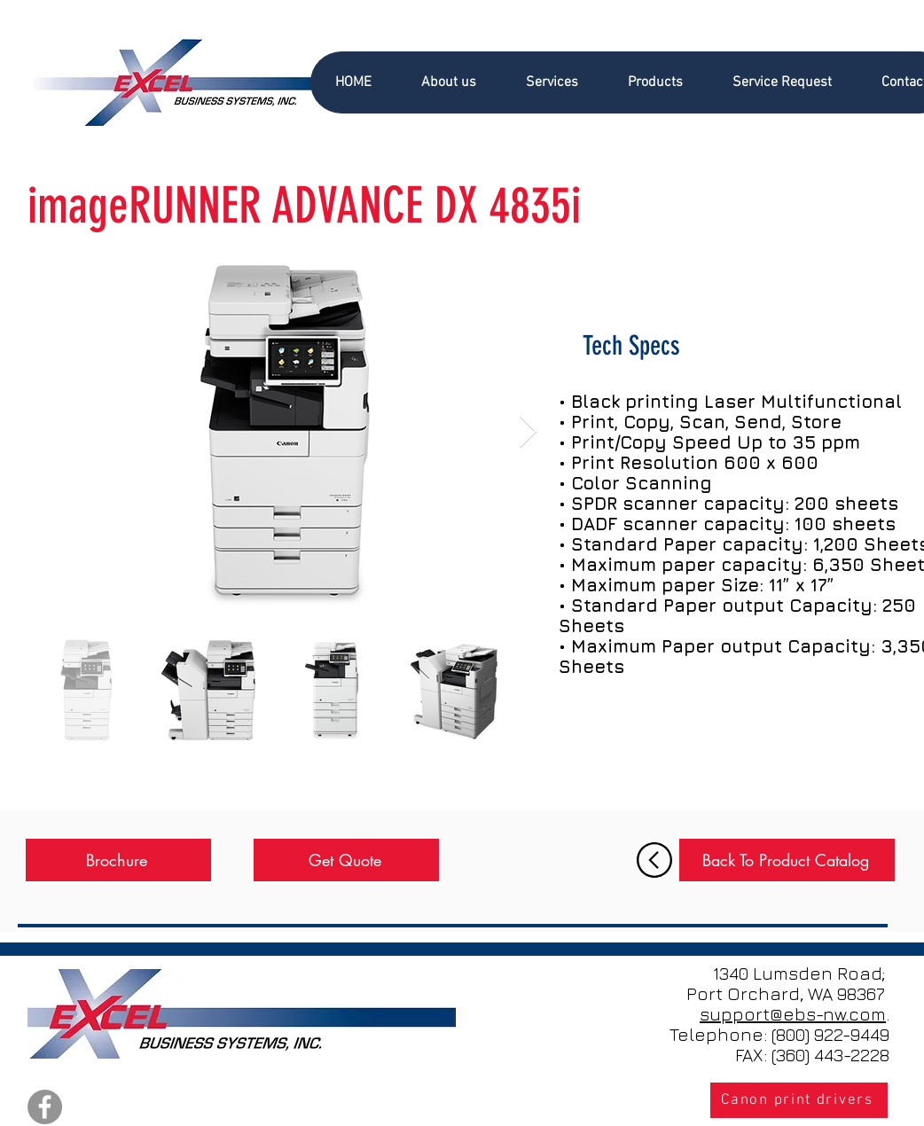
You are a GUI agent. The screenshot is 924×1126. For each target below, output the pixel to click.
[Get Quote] (346, 860)
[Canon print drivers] (799, 1100)
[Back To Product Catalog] (787, 860)
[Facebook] (44, 1107)
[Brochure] (118, 860)
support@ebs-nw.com (793, 1014)
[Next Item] (528, 432)
